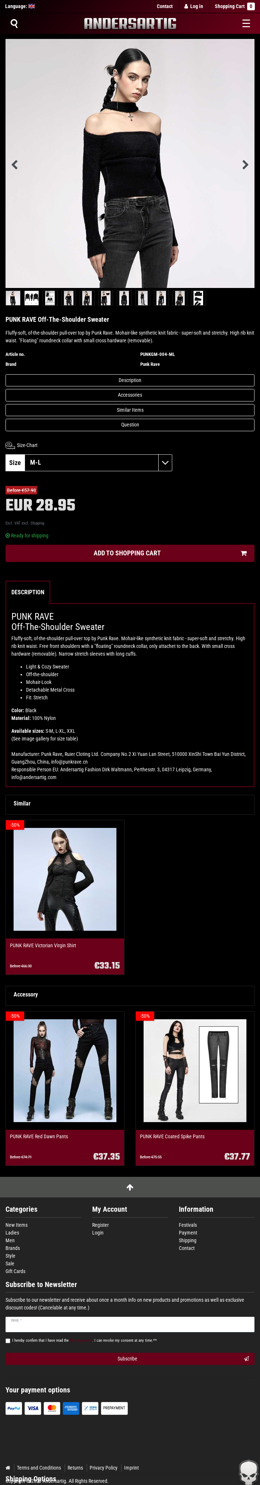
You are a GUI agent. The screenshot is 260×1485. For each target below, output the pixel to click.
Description (130, 380)
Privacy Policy (104, 1468)
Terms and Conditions (39, 1468)
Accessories (130, 395)
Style (10, 1256)
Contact (165, 6)
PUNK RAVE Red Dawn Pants (39, 1136)
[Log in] (194, 6)
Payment (188, 1233)
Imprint (131, 1468)
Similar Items (130, 410)
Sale (10, 1263)
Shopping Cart (235, 6)
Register (100, 1225)
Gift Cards (15, 1271)
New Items (17, 1225)
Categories (21, 1209)
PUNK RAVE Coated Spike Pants (172, 1136)
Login (98, 1233)
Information (196, 1209)
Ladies (12, 1233)
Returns (75, 1468)
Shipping (37, 523)
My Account (109, 1209)
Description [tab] (27, 592)
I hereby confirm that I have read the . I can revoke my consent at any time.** (84, 1340)
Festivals (188, 1225)
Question (130, 425)
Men (10, 1240)
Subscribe (183, 1359)
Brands (13, 1248)
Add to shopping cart (170, 553)
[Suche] (14, 23)
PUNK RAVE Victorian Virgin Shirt (43, 945)
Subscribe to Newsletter (41, 1284)
